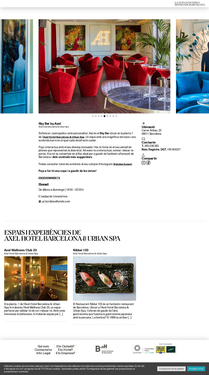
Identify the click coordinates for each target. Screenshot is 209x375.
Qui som (43, 346)
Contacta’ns (43, 350)
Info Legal (43, 353)
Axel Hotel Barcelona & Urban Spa (54, 126)
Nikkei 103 (81, 250)
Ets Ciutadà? (65, 346)
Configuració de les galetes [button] (171, 368)
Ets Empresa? (65, 353)
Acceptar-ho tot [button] (196, 368)
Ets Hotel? (65, 350)
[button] (93, 116)
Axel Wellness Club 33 (21, 250)
